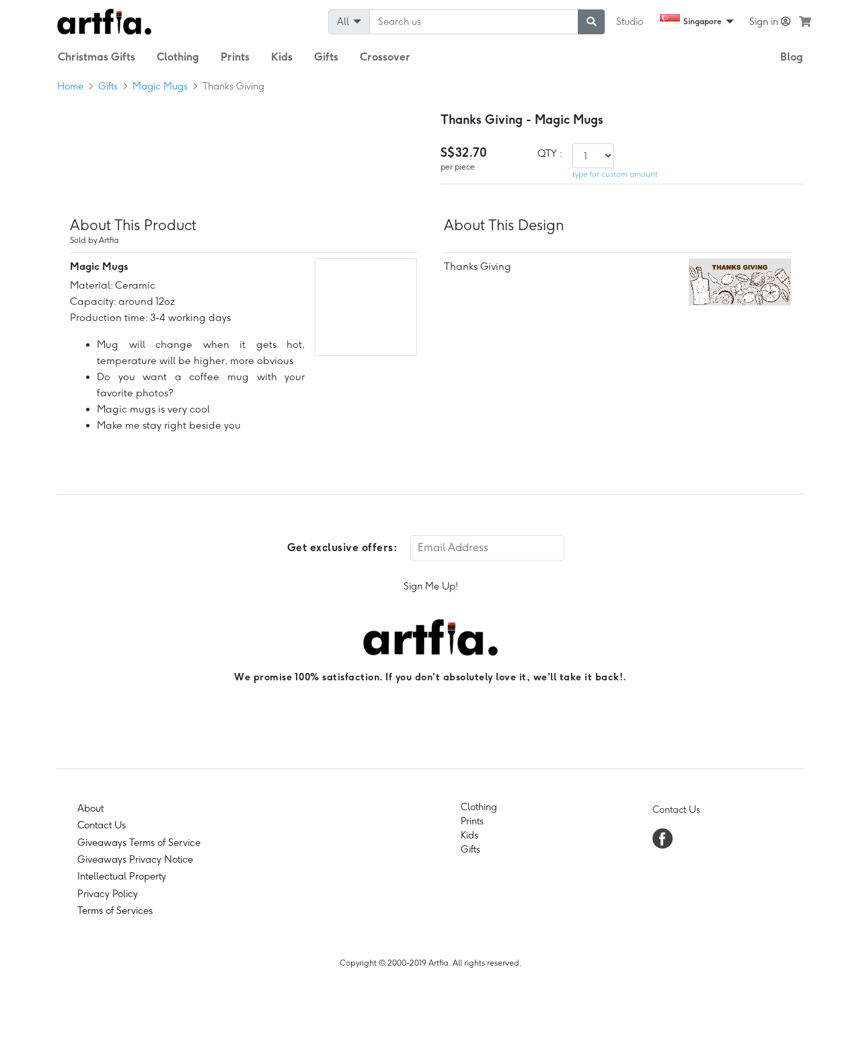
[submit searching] (591, 21)
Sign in (769, 21)
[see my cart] (805, 21)
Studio (629, 21)
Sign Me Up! (431, 586)
